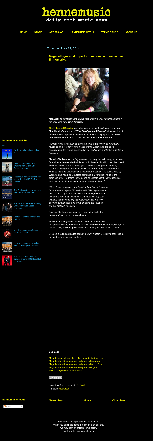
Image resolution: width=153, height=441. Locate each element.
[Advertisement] (23, 73)
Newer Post (56, 400)
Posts (7, 406)
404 (4, 145)
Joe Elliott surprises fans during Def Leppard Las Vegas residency (27, 205)
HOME (23, 32)
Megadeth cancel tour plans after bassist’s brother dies (76, 358)
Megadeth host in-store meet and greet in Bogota (73, 367)
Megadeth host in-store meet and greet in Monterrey (74, 361)
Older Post (118, 400)
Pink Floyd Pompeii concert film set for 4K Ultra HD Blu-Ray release (27, 179)
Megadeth (64, 389)
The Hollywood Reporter (61, 128)
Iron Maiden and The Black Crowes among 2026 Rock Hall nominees (27, 258)
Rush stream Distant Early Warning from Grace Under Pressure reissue (25, 165)
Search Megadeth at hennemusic (65, 370)
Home (87, 400)
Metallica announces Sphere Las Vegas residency (28, 231)
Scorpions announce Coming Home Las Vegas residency (26, 244)
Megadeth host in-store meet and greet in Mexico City (75, 364)
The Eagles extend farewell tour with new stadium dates (27, 191)
